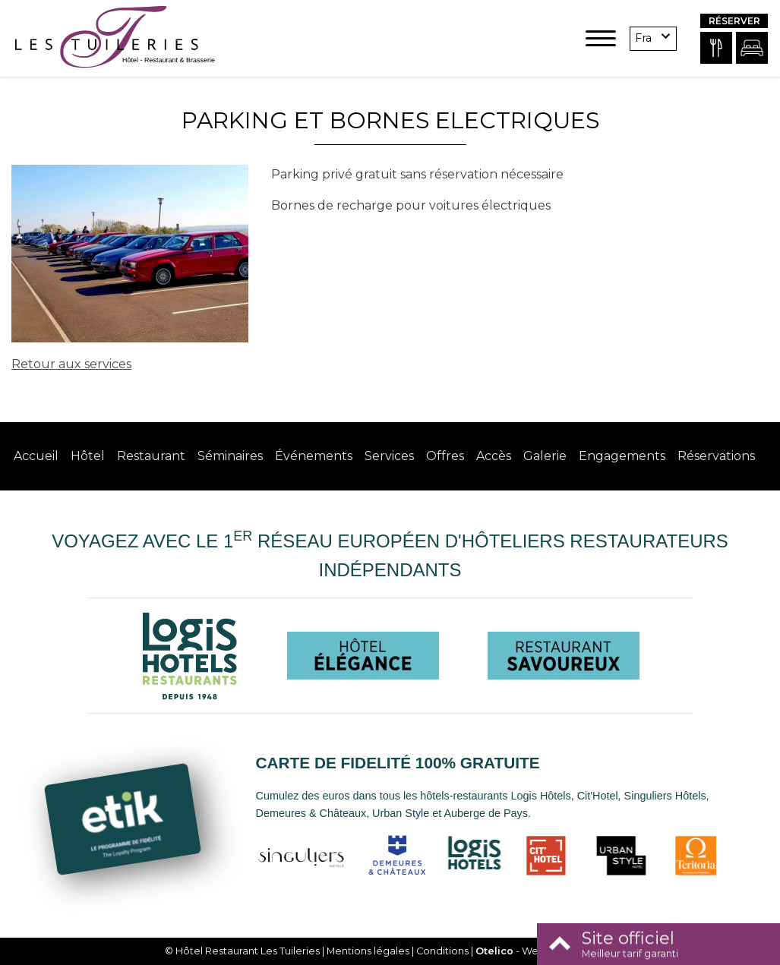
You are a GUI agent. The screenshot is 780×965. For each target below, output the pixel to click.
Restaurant (151, 456)
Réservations (716, 456)
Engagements (622, 456)
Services (389, 456)
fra (643, 38)
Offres (445, 456)
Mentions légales (368, 951)
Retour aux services (71, 364)
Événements (313, 456)
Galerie (545, 456)
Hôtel (88, 456)
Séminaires (230, 456)
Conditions (442, 951)
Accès (493, 456)
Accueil (36, 456)
